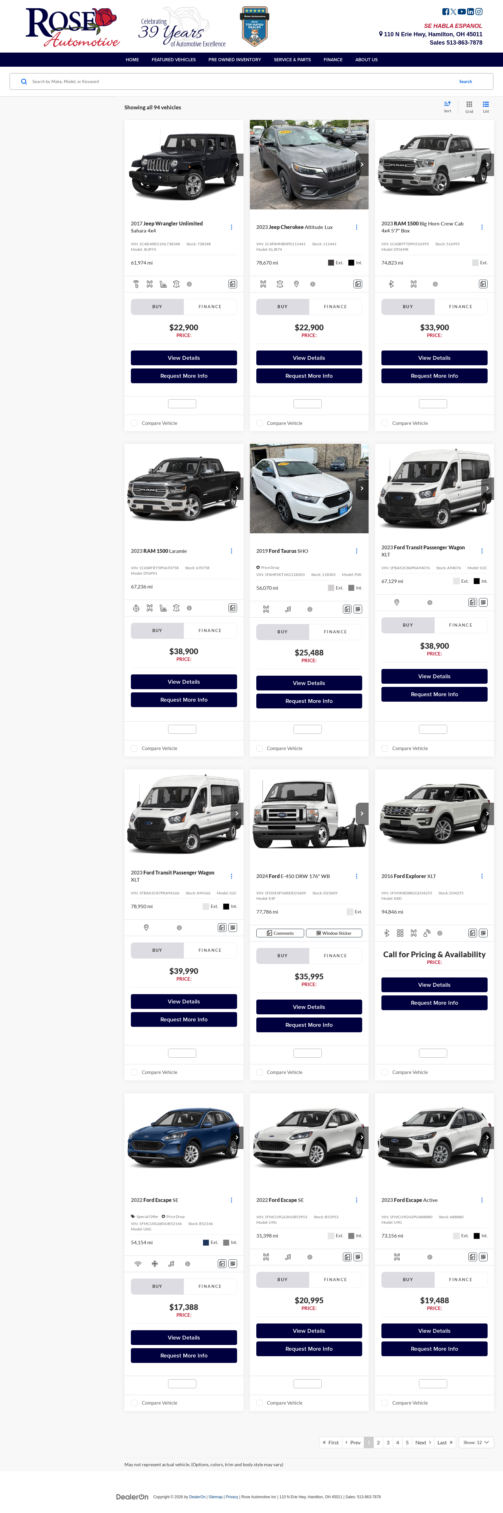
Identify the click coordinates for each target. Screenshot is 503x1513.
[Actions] (231, 227)
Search (465, 81)
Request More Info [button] (184, 376)
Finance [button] (333, 59)
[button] (237, 165)
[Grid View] (468, 107)
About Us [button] (366, 59)
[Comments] (232, 284)
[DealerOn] (132, 1496)
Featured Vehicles (174, 59)
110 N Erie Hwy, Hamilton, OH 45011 (430, 34)
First (331, 1442)
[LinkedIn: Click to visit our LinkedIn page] (470, 12)
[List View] (486, 107)
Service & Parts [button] (292, 59)
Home (132, 59)
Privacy (232, 1497)
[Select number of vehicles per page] (476, 1442)
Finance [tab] (210, 306)
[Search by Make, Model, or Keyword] (242, 81)
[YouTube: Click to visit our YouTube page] (462, 12)
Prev (353, 1442)
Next (423, 1442)
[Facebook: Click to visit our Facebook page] (445, 12)
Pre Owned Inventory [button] (235, 59)
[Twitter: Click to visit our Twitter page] (453, 12)
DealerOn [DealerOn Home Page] (197, 1497)
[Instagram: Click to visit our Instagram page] (478, 12)
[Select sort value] (449, 107)
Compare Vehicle (159, 423)
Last (445, 1442)
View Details (184, 358)
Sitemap (216, 1497)
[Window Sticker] (358, 609)
